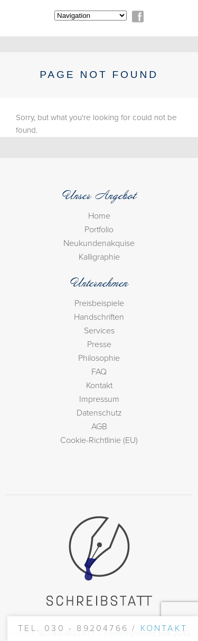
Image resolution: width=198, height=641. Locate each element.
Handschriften (99, 317)
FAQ (99, 372)
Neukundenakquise (99, 243)
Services (99, 331)
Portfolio (99, 229)
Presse (99, 344)
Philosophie (99, 358)
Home (99, 216)
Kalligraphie (99, 257)
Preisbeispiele (99, 303)
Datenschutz (99, 413)
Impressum (99, 399)
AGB (99, 426)
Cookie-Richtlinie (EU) (99, 440)
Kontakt (99, 385)
